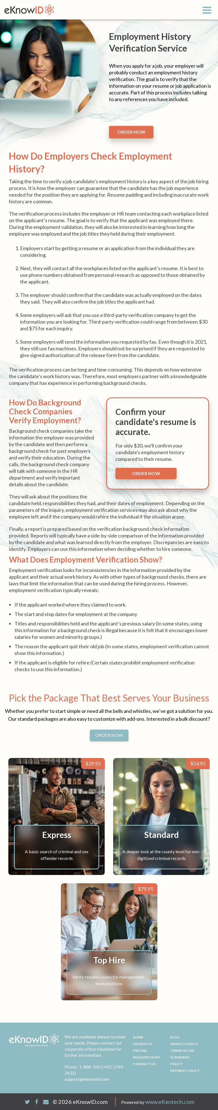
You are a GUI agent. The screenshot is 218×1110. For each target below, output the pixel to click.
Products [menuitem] (142, 1044)
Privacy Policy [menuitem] (184, 1044)
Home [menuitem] (138, 1037)
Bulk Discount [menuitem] (146, 1057)
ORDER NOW (109, 735)
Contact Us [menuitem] (144, 1064)
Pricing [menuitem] (140, 1050)
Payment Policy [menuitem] (185, 1071)
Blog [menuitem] (174, 1037)
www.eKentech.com (169, 1101)
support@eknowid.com (87, 1079)
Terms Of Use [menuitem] (182, 1050)
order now (131, 132)
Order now (146, 473)
